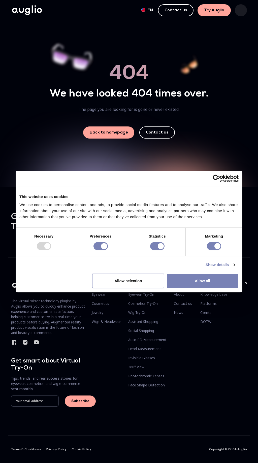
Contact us (176, 10)
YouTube (36, 342)
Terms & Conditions (26, 449)
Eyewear (99, 294)
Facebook (14, 342)
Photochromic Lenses (146, 376)
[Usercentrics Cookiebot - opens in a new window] (217, 178)
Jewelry (97, 312)
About (179, 294)
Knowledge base (213, 294)
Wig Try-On (137, 312)
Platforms (208, 303)
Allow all (202, 281)
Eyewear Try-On (141, 294)
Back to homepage (109, 132)
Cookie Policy (81, 449)
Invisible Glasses (141, 357)
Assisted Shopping (143, 321)
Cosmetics (100, 303)
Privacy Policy (56, 449)
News (178, 312)
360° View (136, 367)
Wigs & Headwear (106, 321)
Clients (205, 312)
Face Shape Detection (146, 385)
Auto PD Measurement (147, 339)
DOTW (205, 321)
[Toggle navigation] (241, 10)
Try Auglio (214, 10)
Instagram (25, 342)
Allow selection (128, 281)
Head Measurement (144, 348)
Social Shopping (141, 330)
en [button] (147, 10)
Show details (217, 264)
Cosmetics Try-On (143, 303)
